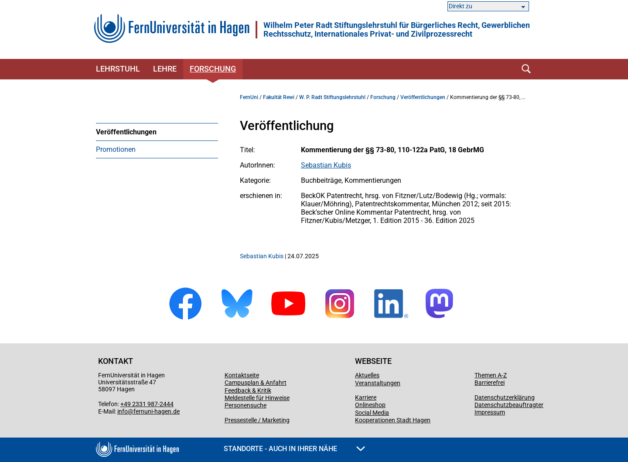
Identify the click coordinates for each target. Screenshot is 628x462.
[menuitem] (157, 131)
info (122, 411)
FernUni (249, 97)
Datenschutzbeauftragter (508, 404)
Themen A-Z (490, 375)
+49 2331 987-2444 (147, 403)
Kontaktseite (242, 375)
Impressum (489, 412)
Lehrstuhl (118, 68)
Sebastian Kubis (326, 165)
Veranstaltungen (377, 383)
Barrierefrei (489, 382)
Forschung (213, 68)
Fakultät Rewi (278, 97)
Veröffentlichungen (126, 132)
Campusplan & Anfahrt (256, 382)
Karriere (365, 397)
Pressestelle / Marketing (257, 420)
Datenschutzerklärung (504, 397)
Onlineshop (370, 404)
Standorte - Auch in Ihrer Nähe (294, 449)
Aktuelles (367, 375)
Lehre (165, 68)
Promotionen (116, 149)
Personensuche (245, 405)
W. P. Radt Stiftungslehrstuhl (332, 97)
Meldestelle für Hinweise (257, 397)
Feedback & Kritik (248, 390)
